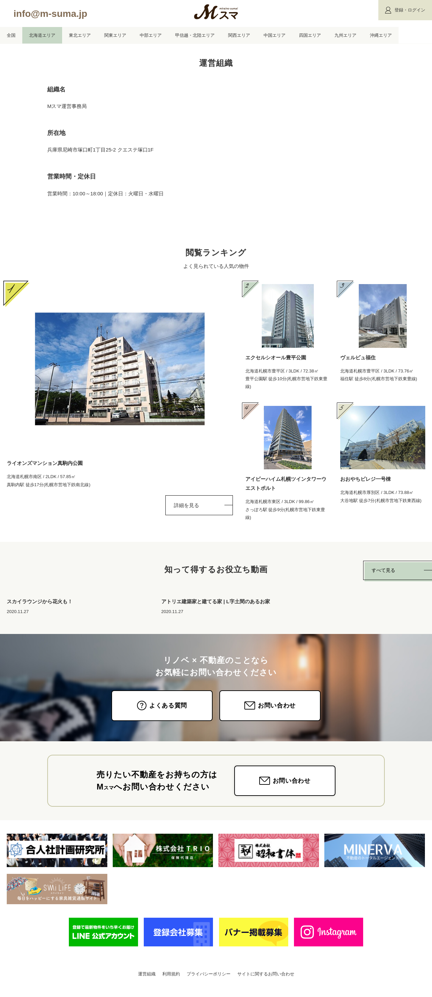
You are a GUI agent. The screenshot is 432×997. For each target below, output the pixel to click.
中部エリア (151, 35)
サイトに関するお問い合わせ (265, 983)
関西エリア (239, 35)
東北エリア (80, 35)
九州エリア (345, 35)
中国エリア (275, 35)
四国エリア (310, 35)
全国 (11, 35)
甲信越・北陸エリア (195, 35)
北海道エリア (42, 35)
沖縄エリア (381, 35)
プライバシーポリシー (209, 983)
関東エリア (115, 35)
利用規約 (171, 983)
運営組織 (147, 983)
